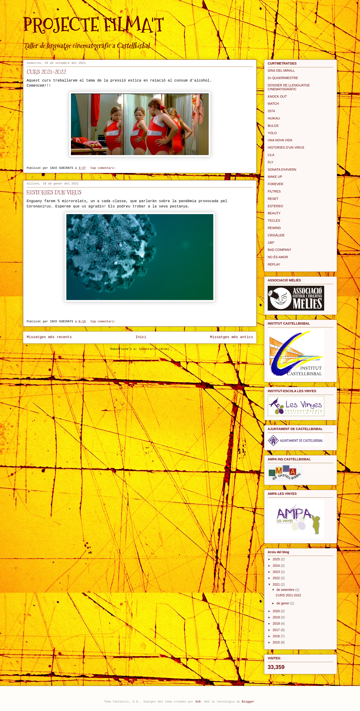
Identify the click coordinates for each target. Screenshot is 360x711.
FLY (270, 162)
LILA (271, 155)
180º (271, 242)
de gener (283, 603)
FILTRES (274, 191)
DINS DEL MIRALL (281, 70)
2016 (277, 636)
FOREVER (275, 184)
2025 (277, 559)
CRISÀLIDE (276, 235)
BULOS (273, 125)
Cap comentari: (103, 168)
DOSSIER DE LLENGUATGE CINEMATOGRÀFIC (289, 87)
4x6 (197, 701)
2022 (277, 578)
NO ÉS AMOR (278, 257)
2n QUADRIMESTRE (283, 78)
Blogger (248, 701)
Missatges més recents (49, 337)
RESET (273, 199)
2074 (271, 111)
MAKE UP (275, 176)
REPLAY (274, 264)
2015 (277, 642)
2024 (277, 565)
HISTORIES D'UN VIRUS (54, 192)
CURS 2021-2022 (46, 72)
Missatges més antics (231, 337)
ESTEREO (275, 206)
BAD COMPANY (279, 250)
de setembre (285, 590)
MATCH (273, 103)
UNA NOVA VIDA (280, 140)
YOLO (272, 133)
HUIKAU (274, 118)
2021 (277, 584)
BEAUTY (274, 213)
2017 (277, 630)
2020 (277, 611)
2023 (277, 572)
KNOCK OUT (277, 96)
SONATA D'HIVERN (282, 169)
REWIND (274, 228)
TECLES (274, 220)
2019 (277, 617)
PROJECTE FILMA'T (93, 24)
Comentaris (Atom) (154, 349)
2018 (277, 623)
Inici (140, 337)
